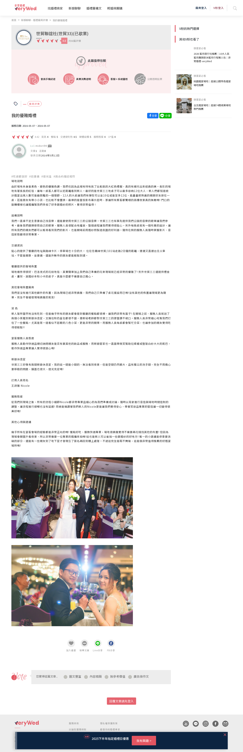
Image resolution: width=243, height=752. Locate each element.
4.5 (75, 137)
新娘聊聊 (75, 8)
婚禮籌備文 (94, 8)
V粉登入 (218, 8)
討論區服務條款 (77, 729)
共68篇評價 (74, 41)
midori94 (41, 145)
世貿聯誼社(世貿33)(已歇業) (62, 33)
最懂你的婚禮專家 (110, 729)
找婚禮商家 (55, 8)
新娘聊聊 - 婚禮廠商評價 (34, 20)
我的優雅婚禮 (60, 20)
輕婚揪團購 (114, 8)
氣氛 (43, 137)
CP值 (111, 137)
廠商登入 (201, 8)
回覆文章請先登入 (121, 701)
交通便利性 (66, 137)
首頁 (13, 20)
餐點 (53, 137)
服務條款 (74, 723)
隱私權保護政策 (109, 723)
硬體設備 (84, 137)
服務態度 (98, 137)
